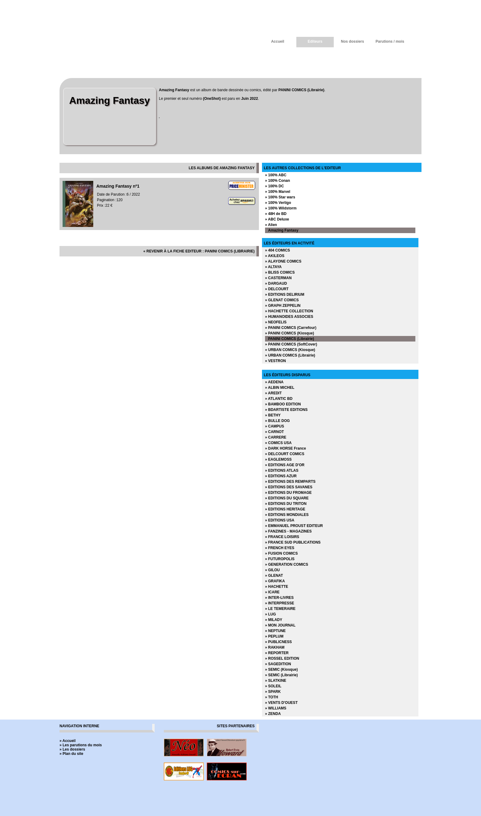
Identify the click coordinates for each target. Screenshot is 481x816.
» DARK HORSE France (285, 448)
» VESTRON (275, 361)
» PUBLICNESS (278, 642)
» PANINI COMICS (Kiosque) (289, 333)
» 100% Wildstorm (281, 208)
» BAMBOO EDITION (283, 404)
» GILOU (272, 570)
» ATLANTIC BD (278, 398)
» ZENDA (273, 714)
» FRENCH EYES (279, 548)
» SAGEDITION (278, 664)
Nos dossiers (352, 41)
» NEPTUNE (275, 631)
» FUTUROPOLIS (279, 559)
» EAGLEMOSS (278, 459)
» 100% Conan (277, 180)
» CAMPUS (274, 426)
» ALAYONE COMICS (283, 261)
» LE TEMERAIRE (280, 609)
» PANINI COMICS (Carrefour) (290, 328)
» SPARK (273, 691)
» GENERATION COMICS (286, 564)
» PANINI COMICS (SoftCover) (291, 344)
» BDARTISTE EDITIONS (286, 410)
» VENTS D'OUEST (281, 703)
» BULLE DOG (277, 421)
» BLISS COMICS (280, 272)
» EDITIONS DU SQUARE (287, 498)
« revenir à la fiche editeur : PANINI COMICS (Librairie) (199, 251)
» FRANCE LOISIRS (282, 537)
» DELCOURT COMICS (284, 454)
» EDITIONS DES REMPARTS (290, 481)
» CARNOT (274, 432)
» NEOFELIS (276, 322)
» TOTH (271, 697)
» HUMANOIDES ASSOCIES (289, 316)
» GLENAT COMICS (282, 300)
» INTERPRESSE (279, 603)
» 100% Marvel (277, 191)
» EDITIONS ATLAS (281, 470)
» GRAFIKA (275, 581)
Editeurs (315, 41)
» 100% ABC (276, 175)
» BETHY (273, 415)
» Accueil (67, 741)
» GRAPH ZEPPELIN (282, 305)
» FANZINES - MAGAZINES (288, 531)
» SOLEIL (273, 686)
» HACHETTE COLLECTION (289, 311)
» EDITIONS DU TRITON (285, 504)
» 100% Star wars (280, 197)
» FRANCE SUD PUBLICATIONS (293, 542)
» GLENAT (274, 575)
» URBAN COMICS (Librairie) (290, 355)
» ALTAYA (273, 267)
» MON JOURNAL (280, 625)
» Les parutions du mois (81, 745)
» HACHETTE (276, 586)
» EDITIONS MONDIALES (287, 515)
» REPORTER (277, 653)
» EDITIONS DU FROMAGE (288, 492)
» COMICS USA (278, 443)
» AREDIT (273, 393)
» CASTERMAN (278, 278)
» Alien (271, 225)
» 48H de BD (276, 214)
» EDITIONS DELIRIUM (284, 294)
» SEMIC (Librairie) (281, 675)
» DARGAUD (276, 283)
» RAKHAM (274, 647)
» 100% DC (274, 186)
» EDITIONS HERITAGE (285, 509)
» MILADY (273, 620)
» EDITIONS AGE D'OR (284, 465)
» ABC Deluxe (277, 219)
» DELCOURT (277, 289)
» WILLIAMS (275, 708)
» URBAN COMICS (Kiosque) (290, 350)
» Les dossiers (72, 749)
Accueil (277, 41)
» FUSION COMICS (281, 553)
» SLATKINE (275, 680)
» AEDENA (274, 382)
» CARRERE (275, 437)
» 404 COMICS (277, 250)
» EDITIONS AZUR (281, 476)
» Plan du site (71, 754)
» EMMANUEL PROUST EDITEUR (294, 526)
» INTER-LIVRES (279, 597)
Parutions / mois (389, 41)
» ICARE (272, 592)
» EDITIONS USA (279, 520)
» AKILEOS (274, 256)
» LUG (270, 614)
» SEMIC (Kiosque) (281, 669)
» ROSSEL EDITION (282, 658)
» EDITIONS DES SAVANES (288, 487)
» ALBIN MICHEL (279, 387)
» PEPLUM (274, 636)
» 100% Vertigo (278, 203)
